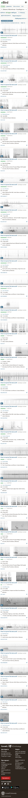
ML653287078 (4, 617)
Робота (3, 768)
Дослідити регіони (5, 753)
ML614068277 (4, 196)
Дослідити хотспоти (6, 754)
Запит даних (18, 757)
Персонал (3, 766)
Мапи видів (4, 751)
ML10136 (3, 369)
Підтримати (5, 778)
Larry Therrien (5, 188)
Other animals (16, 6)
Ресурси (3, 762)
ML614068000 (4, 319)
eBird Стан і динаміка (20, 751)
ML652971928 (4, 639)
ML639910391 (4, 492)
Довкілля (9, 6)
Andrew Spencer (6, 65)
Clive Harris (4, 655)
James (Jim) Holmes (6, 39)
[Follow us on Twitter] (5, 784)
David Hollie (5, 387)
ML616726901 (4, 247)
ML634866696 (4, 662)
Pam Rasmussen (6, 725)
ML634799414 (4, 686)
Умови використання (20, 768)
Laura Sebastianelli (6, 485)
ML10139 (3, 170)
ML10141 (2, 543)
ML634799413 (4, 709)
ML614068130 (4, 272)
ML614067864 (4, 418)
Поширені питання (5, 772)
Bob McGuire (5, 633)
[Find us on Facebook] (2, 784)
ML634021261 (4, 392)
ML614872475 (4, 732)
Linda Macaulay (5, 586)
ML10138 (3, 569)
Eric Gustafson (5, 610)
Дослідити (5, 749)
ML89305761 (4, 47)
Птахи (3, 6)
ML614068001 (4, 296)
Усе (22, 6)
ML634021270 (4, 467)
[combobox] (14, 9)
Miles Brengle (5, 239)
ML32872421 (4, 221)
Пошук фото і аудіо (6, 756)
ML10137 (3, 343)
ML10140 (3, 145)
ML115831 (3, 594)
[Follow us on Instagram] (8, 784)
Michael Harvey (5, 114)
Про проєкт (5, 760)
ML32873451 (4, 443)
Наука (17, 749)
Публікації (17, 755)
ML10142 (3, 518)
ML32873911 (3, 96)
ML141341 (3, 120)
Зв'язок (3, 774)
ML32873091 (4, 70)
